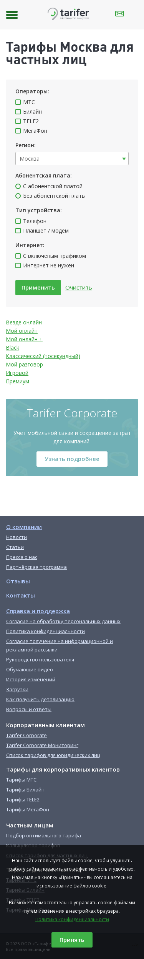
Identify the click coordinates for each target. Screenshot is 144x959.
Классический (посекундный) (43, 356)
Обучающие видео (29, 669)
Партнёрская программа (36, 566)
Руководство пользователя (40, 659)
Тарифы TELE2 (23, 799)
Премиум (17, 381)
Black (12, 347)
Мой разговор (24, 364)
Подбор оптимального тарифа (43, 835)
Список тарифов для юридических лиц (53, 755)
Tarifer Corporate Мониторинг (42, 745)
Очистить (78, 287)
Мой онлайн (22, 330)
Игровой (17, 372)
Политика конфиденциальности (72, 919)
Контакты (20, 595)
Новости (16, 537)
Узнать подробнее (72, 458)
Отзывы (18, 581)
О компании (24, 527)
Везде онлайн (24, 322)
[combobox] (72, 158)
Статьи (15, 547)
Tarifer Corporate (26, 735)
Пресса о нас (21, 557)
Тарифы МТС (21, 779)
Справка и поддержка (38, 611)
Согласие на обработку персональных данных (63, 621)
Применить (38, 287)
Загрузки (17, 689)
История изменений (30, 679)
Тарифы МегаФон (27, 809)
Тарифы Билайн (25, 789)
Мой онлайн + (24, 339)
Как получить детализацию (40, 699)
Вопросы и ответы (28, 709)
